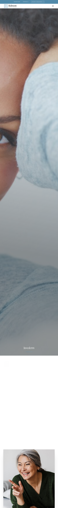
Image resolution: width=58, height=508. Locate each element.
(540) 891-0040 (17, 1)
